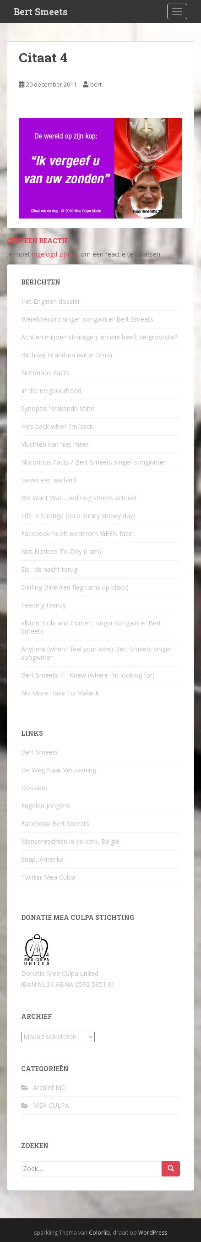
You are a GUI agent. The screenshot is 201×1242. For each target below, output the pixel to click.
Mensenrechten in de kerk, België (70, 841)
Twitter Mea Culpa (48, 877)
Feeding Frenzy (43, 605)
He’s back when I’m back (57, 426)
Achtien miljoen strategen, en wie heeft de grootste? (99, 337)
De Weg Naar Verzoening (58, 770)
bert (96, 84)
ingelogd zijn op (55, 254)
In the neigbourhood (51, 390)
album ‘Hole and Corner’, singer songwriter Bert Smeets (91, 626)
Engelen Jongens (45, 805)
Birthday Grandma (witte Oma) (66, 354)
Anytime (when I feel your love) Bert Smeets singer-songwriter (97, 653)
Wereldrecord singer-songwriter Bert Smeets (87, 319)
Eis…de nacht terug (49, 569)
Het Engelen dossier (50, 301)
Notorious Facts (45, 372)
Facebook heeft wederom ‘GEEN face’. (78, 533)
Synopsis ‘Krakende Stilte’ (58, 408)
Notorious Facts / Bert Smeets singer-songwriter (93, 462)
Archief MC (49, 1087)
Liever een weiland (48, 480)
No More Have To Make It (60, 693)
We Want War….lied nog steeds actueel (78, 497)
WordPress (152, 1233)
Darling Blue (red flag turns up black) (75, 587)
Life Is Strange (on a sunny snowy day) (78, 515)
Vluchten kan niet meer (55, 444)
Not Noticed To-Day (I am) (61, 551)
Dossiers (34, 787)
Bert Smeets (41, 11)
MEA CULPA (51, 1105)
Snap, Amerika (42, 859)
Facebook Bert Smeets (55, 823)
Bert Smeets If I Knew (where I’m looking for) (88, 675)
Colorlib (99, 1233)
